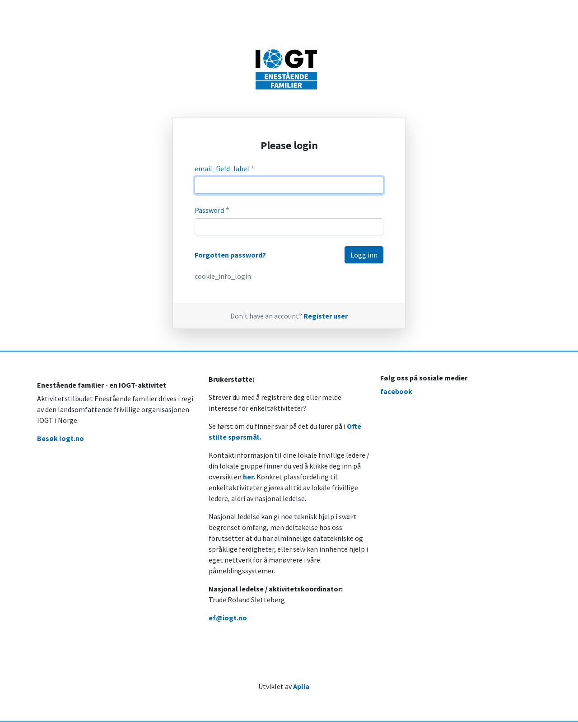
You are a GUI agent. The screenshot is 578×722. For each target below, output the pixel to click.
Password (212, 210)
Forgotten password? (230, 254)
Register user (325, 315)
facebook (396, 391)
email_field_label (225, 168)
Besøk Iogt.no (60, 438)
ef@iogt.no (228, 617)
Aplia (301, 686)
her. (249, 476)
